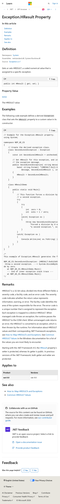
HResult (43, 347)
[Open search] (48, 3)
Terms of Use (43, 496)
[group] (30, 206)
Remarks (7, 35)
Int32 (4, 96)
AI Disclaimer (7, 493)
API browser (22, 9)
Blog (34, 493)
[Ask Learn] (43, 9)
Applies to (8, 39)
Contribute (45, 493)
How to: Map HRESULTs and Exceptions (23, 334)
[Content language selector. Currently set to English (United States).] (14, 480)
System (16, 55)
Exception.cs (14, 61)
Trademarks (6, 500)
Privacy (5, 496)
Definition (8, 28)
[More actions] (55, 9)
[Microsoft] (30, 3)
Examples (8, 32)
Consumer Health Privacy (23, 496)
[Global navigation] (2, 3)
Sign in (55, 3)
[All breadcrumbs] (4, 9)
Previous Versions (23, 493)
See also (7, 42)
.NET (11, 9)
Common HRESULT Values (19, 394)
